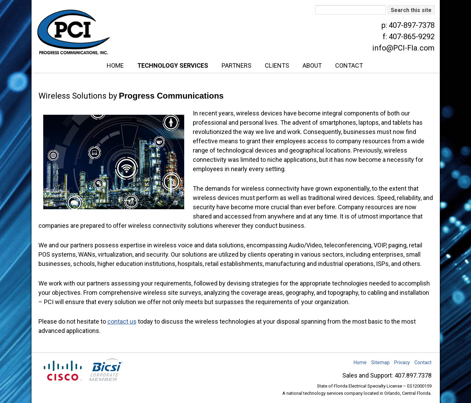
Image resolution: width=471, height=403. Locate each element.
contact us (122, 321)
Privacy (402, 362)
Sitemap (380, 362)
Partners (236, 65)
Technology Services (172, 65)
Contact (349, 65)
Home (115, 65)
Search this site (411, 10)
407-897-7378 (412, 25)
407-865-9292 (412, 36)
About (312, 65)
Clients (277, 65)
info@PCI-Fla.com (403, 48)
